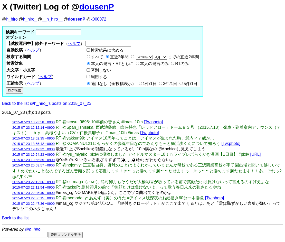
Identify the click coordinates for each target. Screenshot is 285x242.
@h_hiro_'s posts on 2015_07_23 (60, 103)
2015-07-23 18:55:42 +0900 (33, 144)
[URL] (255, 154)
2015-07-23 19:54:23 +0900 (33, 154)
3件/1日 (170, 83)
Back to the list (15, 103)
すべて (97, 57)
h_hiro (11, 19)
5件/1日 (190, 83)
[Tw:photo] (153, 122)
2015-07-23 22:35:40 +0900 (33, 193)
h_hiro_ (29, 19)
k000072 (98, 19)
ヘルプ (74, 43)
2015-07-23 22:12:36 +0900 (33, 182)
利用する (99, 77)
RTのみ (182, 63)
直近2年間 (119, 57)
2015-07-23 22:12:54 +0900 (33, 187)
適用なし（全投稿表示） (113, 83)
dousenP (96, 6)
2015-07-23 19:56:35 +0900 (33, 160)
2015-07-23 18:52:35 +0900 (33, 138)
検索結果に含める (107, 50)
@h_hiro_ (34, 229)
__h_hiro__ (52, 19)
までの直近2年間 (167, 57)
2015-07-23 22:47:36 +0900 (33, 204)
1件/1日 (150, 83)
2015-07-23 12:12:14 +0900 (33, 127)
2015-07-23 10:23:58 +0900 (33, 122)
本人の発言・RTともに (112, 63)
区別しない (101, 70)
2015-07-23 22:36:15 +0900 (33, 198)
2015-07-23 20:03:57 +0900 (33, 165)
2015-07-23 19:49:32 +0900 (33, 149)
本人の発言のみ (154, 63)
